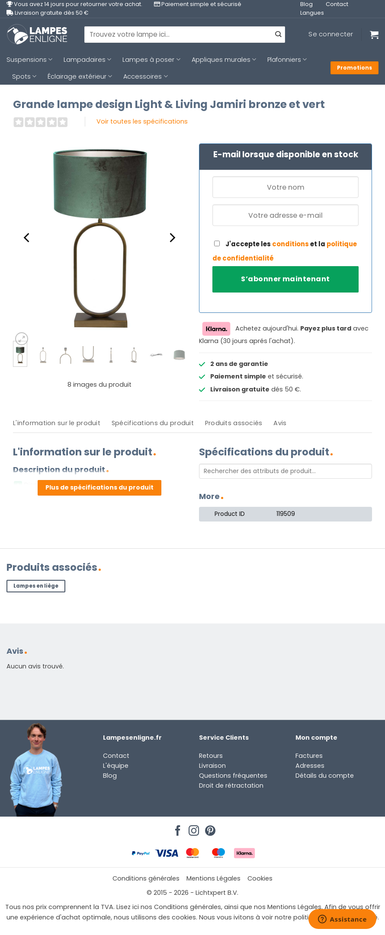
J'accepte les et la (284, 251)
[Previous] (27, 237)
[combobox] (184, 34)
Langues (312, 12)
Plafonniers (287, 59)
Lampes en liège (35, 585)
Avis (279, 423)
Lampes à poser (151, 59)
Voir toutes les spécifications (142, 121)
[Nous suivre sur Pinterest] (209, 828)
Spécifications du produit (153, 423)
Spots (24, 76)
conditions (290, 243)
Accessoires (145, 76)
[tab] (56, 423)
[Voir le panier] (374, 34)
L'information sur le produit (56, 423)
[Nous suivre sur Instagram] (192, 828)
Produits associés (234, 423)
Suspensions (29, 59)
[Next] (172, 237)
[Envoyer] (278, 34)
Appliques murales (224, 59)
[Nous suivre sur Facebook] (176, 828)
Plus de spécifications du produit (99, 487)
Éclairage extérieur (80, 76)
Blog (306, 4)
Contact (337, 4)
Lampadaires (87, 59)
